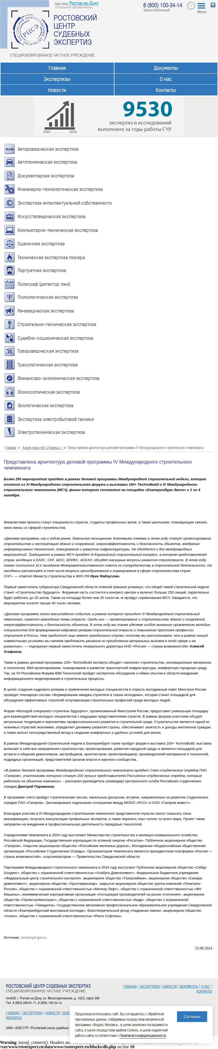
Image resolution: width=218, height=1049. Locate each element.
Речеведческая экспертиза (46, 311)
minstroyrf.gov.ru (34, 937)
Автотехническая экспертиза (47, 162)
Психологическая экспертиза (48, 297)
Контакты (166, 90)
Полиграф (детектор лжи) (44, 284)
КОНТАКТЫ (14, 1018)
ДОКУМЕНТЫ (189, 986)
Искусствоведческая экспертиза (52, 217)
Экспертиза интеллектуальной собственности (65, 203)
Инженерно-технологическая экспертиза (60, 189)
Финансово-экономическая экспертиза (59, 378)
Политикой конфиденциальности (143, 1035)
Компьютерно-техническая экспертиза (58, 230)
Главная (57, 68)
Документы (166, 68)
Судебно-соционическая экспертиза (55, 338)
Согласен (192, 1016)
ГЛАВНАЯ (12, 1013)
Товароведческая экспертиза (48, 351)
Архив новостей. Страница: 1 (42, 447)
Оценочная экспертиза (41, 244)
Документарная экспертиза (46, 176)
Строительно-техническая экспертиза (57, 324)
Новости (57, 90)
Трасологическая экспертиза (48, 365)
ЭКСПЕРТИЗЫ (32, 1013)
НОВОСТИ (53, 1013)
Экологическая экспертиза (45, 406)
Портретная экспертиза (42, 270)
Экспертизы (57, 79)
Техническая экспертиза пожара (51, 257)
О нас (166, 79)
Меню (201, 11)
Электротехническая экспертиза (51, 432)
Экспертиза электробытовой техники (56, 419)
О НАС (205, 986)
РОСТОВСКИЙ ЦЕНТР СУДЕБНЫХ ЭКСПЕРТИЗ (75, 29)
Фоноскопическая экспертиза (49, 392)
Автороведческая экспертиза (48, 149)
